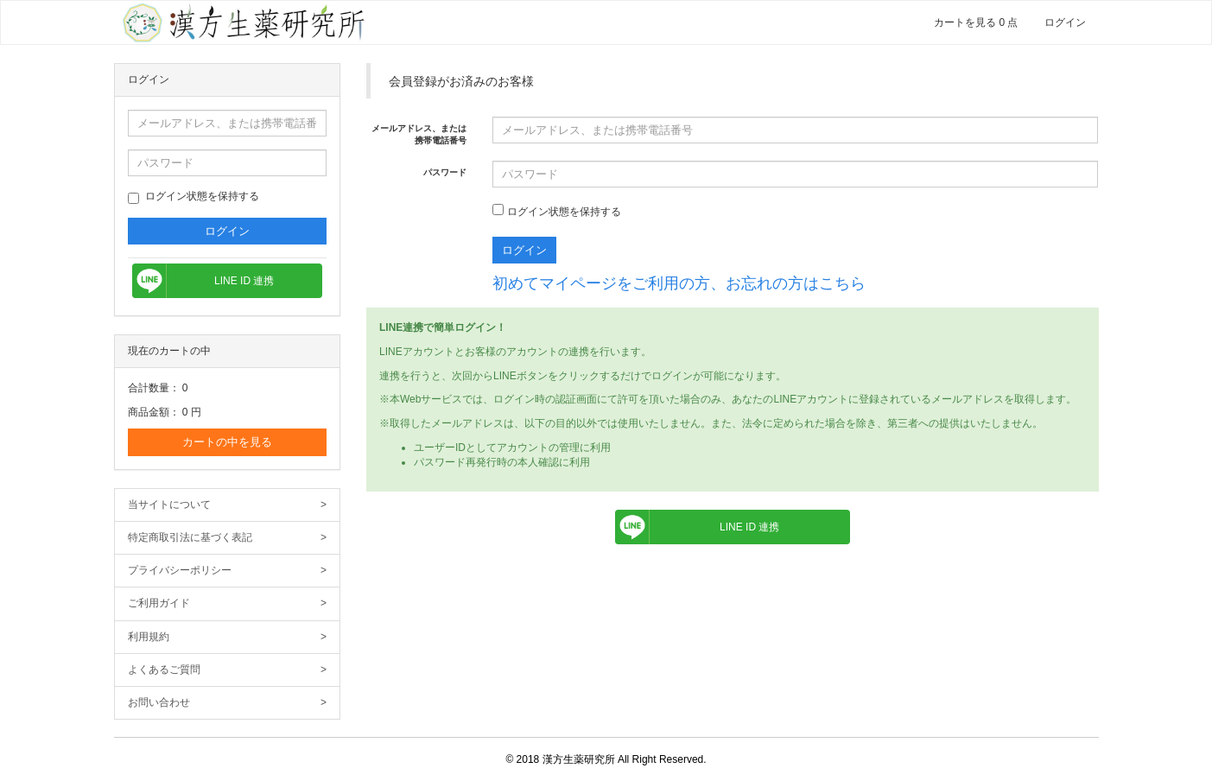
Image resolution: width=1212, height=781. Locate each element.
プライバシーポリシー (227, 570)
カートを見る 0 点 (976, 22)
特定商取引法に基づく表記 (227, 537)
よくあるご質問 (227, 670)
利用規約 (227, 637)
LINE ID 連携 (244, 281)
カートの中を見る (227, 441)
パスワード (444, 172)
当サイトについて (227, 505)
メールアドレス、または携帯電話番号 (418, 134)
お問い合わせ (227, 702)
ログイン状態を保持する (193, 197)
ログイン (1065, 22)
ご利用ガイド (227, 603)
